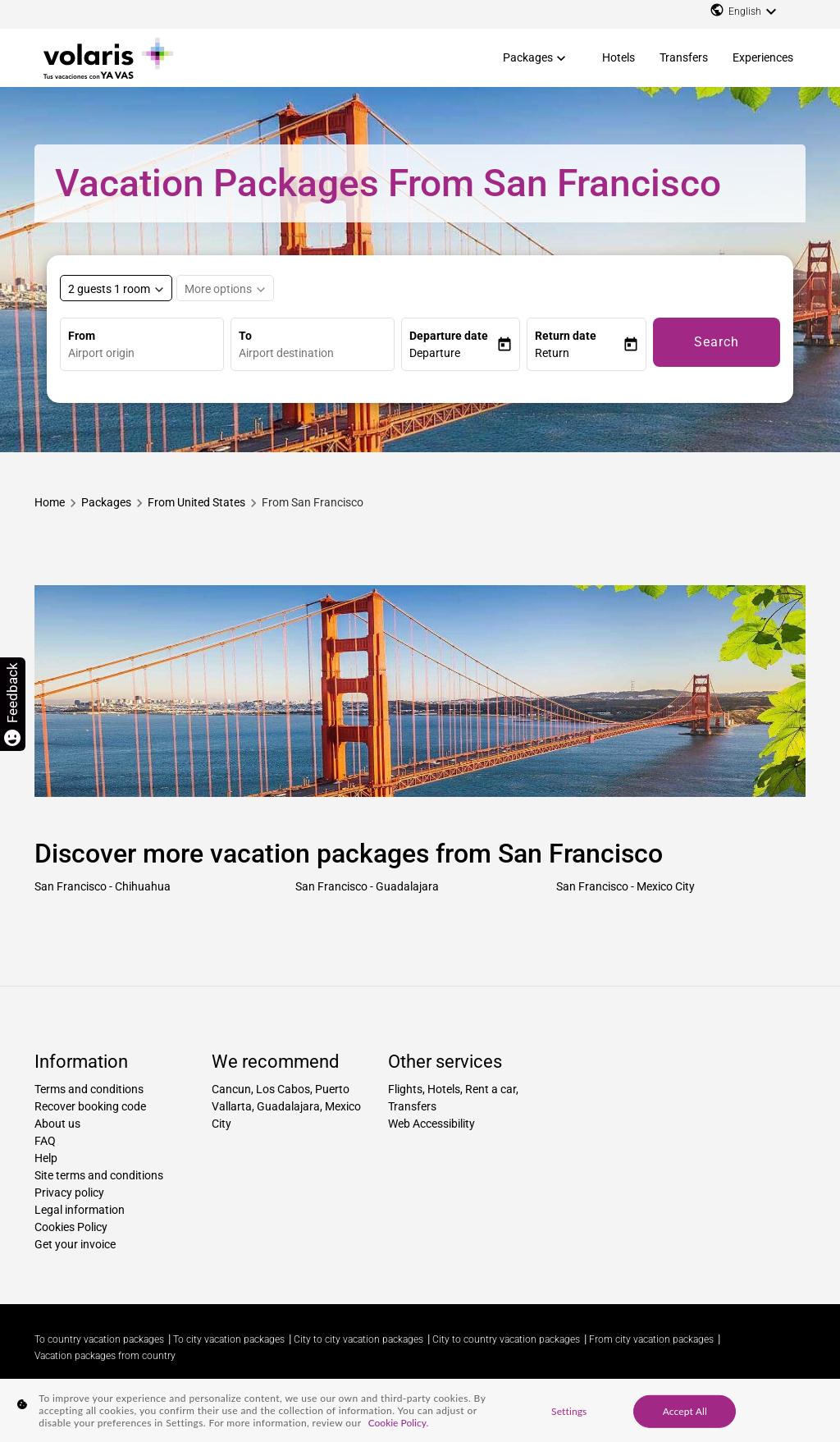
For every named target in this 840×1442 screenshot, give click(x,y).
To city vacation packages (229, 1339)
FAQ (45, 1140)
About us (57, 1123)
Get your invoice (75, 1244)
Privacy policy (69, 1192)
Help (45, 1158)
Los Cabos (283, 1089)
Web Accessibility (431, 1123)
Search (716, 342)
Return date (565, 335)
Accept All (685, 1410)
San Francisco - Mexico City (625, 886)
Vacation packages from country (105, 1356)
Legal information (79, 1209)
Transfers (684, 57)
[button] (453, 353)
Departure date (448, 335)
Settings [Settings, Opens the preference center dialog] (569, 1410)
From (81, 335)
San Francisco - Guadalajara (367, 886)
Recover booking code (90, 1106)
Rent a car (490, 1089)
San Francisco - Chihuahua (102, 886)
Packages (528, 57)
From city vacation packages (651, 1339)
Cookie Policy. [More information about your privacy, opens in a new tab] (398, 1423)
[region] (420, 1410)
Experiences (763, 57)
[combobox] (145, 353)
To (245, 335)
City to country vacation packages (506, 1339)
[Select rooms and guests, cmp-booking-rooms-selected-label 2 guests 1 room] (116, 288)
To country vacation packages (99, 1339)
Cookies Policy (70, 1227)
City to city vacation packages (358, 1339)
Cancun (231, 1089)
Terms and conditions (89, 1089)
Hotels (618, 57)
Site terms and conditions (98, 1175)
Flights (405, 1089)
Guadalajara (288, 1106)
